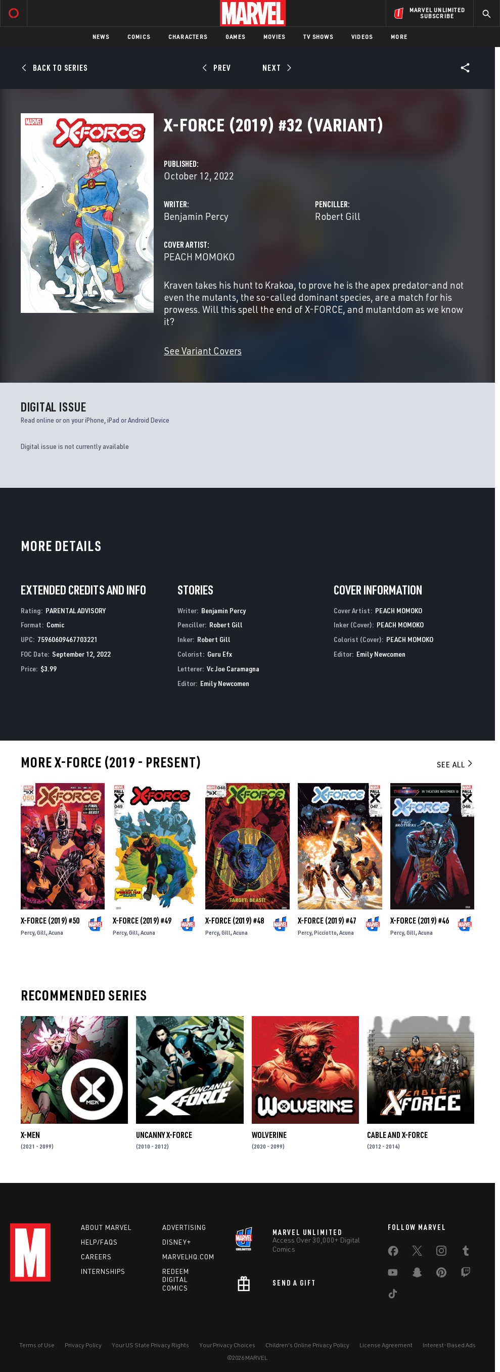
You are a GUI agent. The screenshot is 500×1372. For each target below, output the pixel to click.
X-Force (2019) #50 (50, 921)
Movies (274, 36)
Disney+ (176, 1242)
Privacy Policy (83, 1345)
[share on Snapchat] (417, 1274)
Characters (187, 36)
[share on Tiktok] (393, 1296)
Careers (96, 1257)
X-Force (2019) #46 (419, 921)
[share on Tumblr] (466, 1253)
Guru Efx (219, 654)
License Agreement (386, 1345)
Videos (362, 36)
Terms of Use (37, 1345)
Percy (27, 932)
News (101, 36)
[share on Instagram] (441, 1253)
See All (455, 764)
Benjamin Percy (196, 216)
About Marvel (106, 1227)
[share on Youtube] (393, 1274)
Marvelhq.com (188, 1257)
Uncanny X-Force (164, 1135)
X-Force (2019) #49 (142, 921)
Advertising (184, 1227)
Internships (103, 1271)
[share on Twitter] (417, 1253)
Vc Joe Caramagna (233, 668)
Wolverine (269, 1135)
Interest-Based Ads (449, 1345)
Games (235, 36)
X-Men (30, 1135)
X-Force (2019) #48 (234, 921)
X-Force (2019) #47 (327, 921)
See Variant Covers (203, 350)
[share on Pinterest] (441, 1274)
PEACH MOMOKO (199, 256)
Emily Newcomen (224, 683)
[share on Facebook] (393, 1253)
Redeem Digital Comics (175, 1280)
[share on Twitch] (466, 1274)
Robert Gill (337, 216)
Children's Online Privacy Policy (307, 1345)
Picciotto (325, 932)
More (399, 36)
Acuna (56, 932)
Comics (138, 36)
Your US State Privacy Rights (150, 1345)
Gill (41, 932)
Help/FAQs (99, 1242)
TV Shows (318, 36)
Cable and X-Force (397, 1135)
